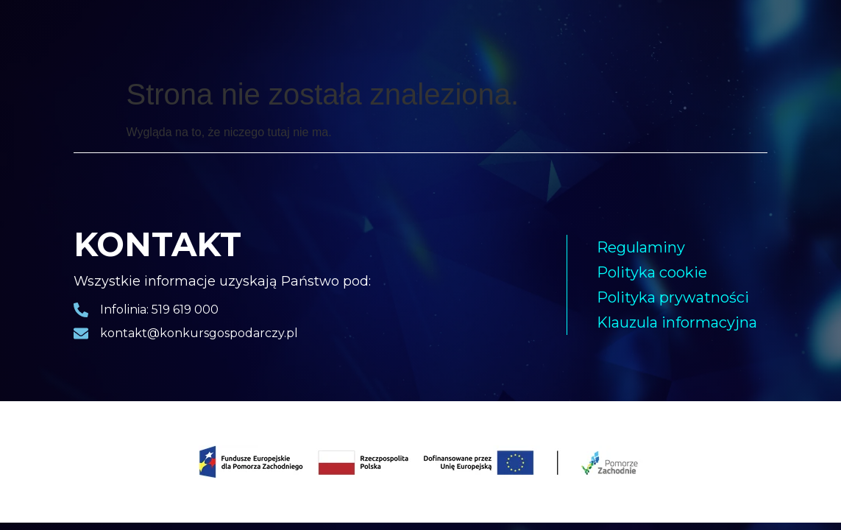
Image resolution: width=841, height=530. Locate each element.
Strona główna (108, 35)
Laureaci (183, 35)
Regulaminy (641, 247)
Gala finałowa (256, 35)
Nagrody (427, 35)
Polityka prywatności (673, 297)
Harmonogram (503, 35)
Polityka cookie (652, 272)
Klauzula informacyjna (677, 322)
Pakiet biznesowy (347, 35)
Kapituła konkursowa (604, 35)
